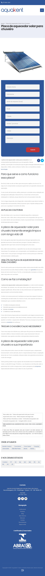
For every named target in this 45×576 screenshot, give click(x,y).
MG (30, 462)
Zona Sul (36, 446)
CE (15, 462)
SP (12, 464)
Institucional (22, 509)
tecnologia (4, 169)
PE (11, 462)
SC (8, 464)
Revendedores (22, 522)
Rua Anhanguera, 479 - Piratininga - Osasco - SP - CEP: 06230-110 (22, 490)
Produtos (22, 511)
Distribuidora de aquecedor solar (31, 419)
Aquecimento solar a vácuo (9, 416)
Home (2, 23)
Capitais (5, 462)
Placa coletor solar (7, 414)
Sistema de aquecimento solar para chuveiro (23, 414)
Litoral (25, 448)
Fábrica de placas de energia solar (25, 416)
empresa (38, 366)
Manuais (22, 518)
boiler (11, 309)
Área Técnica (22, 516)
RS (3, 464)
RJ (39, 462)
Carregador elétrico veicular (25, 421)
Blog (22, 513)
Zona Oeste (27, 446)
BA (20, 462)
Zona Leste (6, 448)
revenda (9, 322)
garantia (33, 270)
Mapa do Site (22, 524)
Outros (32, 448)
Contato (22, 520)
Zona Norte (17, 446)
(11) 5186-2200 (5, 2)
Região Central (7, 446)
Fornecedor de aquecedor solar (10, 421)
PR (34, 462)
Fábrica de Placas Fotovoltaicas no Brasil (12, 419)
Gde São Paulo (16, 448)
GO (25, 462)
